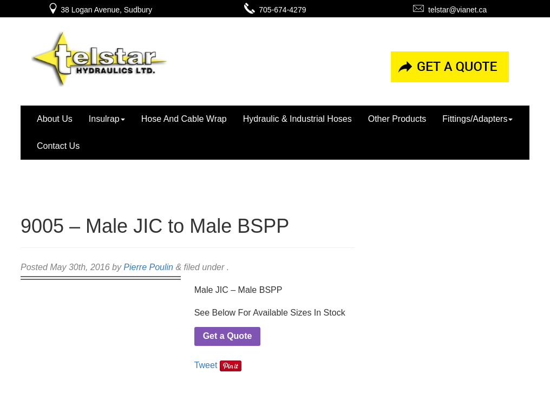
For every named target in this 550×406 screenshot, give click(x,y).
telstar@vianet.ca (450, 9)
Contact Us (58, 145)
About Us (55, 118)
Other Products (397, 118)
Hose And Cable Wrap (184, 118)
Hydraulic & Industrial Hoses (297, 118)
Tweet (206, 365)
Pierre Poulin (148, 267)
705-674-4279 (275, 9)
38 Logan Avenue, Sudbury (100, 9)
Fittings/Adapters (477, 118)
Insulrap (107, 118)
